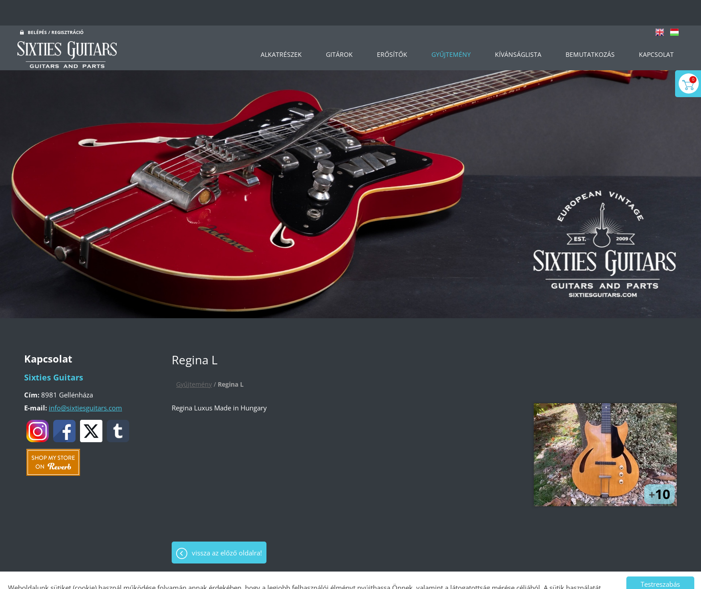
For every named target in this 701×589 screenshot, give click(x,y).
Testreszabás (660, 558)
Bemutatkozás (590, 29)
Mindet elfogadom (660, 576)
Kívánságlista (518, 29)
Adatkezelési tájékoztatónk (235, 572)
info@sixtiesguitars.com (85, 382)
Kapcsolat (656, 29)
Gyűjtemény (450, 29)
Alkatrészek (280, 29)
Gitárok (338, 29)
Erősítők (391, 29)
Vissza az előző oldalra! (227, 527)
